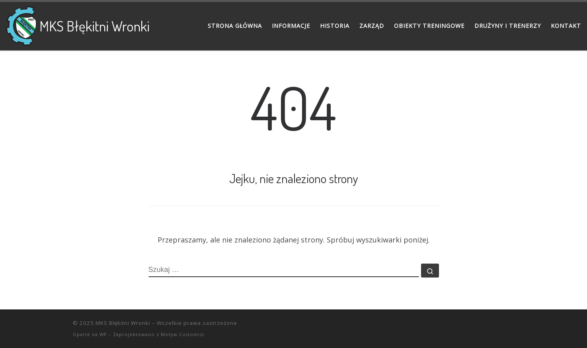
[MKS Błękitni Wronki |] (21, 24)
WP (103, 334)
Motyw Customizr (183, 334)
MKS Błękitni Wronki (123, 322)
